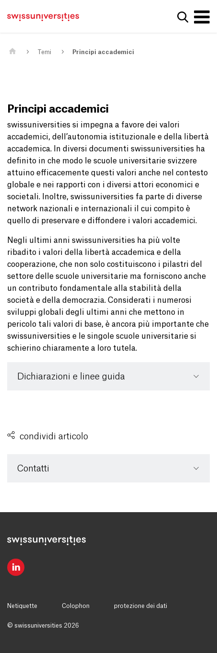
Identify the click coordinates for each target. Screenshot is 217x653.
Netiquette (22, 606)
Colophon (76, 606)
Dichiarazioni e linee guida (71, 376)
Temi (44, 52)
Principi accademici (103, 52)
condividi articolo (54, 436)
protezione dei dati (140, 606)
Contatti (33, 468)
